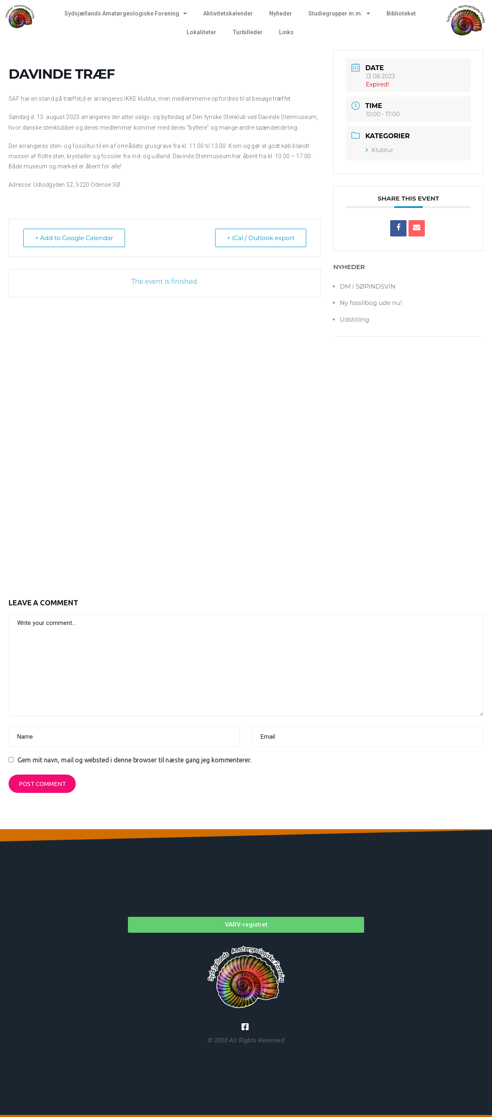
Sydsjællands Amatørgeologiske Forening (125, 13)
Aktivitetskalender (228, 13)
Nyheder (280, 13)
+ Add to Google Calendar (74, 238)
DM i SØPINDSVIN (367, 286)
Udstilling (354, 319)
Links (286, 32)
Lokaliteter (201, 32)
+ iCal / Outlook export (260, 238)
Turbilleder (248, 32)
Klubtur (379, 150)
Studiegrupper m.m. (339, 13)
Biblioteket (401, 13)
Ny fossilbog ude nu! (371, 303)
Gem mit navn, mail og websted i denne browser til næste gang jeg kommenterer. (134, 760)
